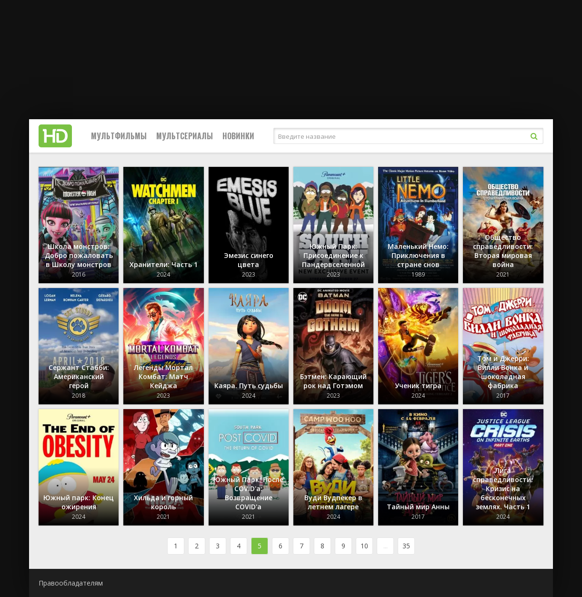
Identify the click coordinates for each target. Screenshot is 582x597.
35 (406, 545)
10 (364, 545)
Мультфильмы (119, 136)
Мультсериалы (184, 136)
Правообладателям (71, 582)
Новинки (238, 136)
